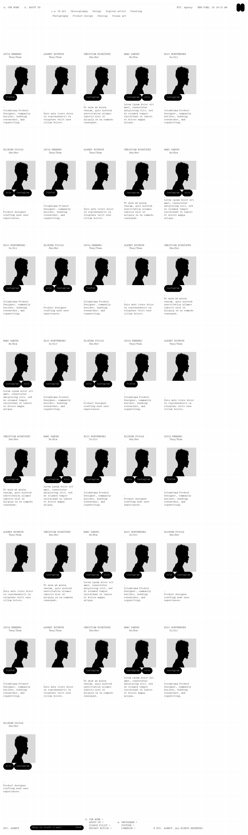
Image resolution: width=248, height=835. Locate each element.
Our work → (96, 819)
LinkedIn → (128, 828)
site (147, 97)
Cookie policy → (99, 825)
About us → (96, 822)
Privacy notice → (100, 828)
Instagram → (129, 822)
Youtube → (127, 825)
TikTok (10, 97)
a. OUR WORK (11, 8)
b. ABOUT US (32, 8)
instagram (92, 97)
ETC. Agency (184, 8)
